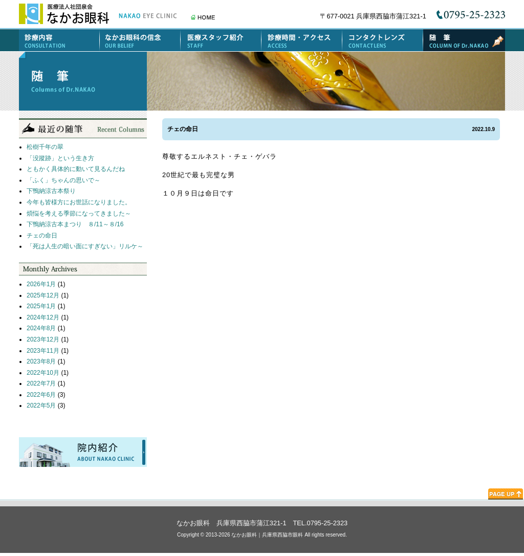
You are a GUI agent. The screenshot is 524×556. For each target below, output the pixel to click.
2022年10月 (43, 372)
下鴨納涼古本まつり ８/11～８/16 (75, 224)
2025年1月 (41, 306)
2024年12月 (43, 317)
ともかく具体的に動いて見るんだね (76, 169)
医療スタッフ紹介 (221, 40)
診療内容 (59, 40)
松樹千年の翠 (45, 147)
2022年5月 (41, 405)
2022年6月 (41, 394)
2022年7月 (41, 383)
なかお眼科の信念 (140, 40)
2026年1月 (41, 284)
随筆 (464, 40)
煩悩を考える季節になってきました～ (79, 213)
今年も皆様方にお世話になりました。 (79, 202)
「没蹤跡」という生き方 (60, 158)
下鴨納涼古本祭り (51, 191)
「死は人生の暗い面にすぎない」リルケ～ (85, 246)
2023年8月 (41, 361)
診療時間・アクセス (301, 40)
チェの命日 (42, 235)
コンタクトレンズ (382, 40)
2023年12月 (43, 339)
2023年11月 (43, 350)
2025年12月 (43, 295)
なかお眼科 (193, 523)
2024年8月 (41, 328)
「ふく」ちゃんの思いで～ (63, 180)
